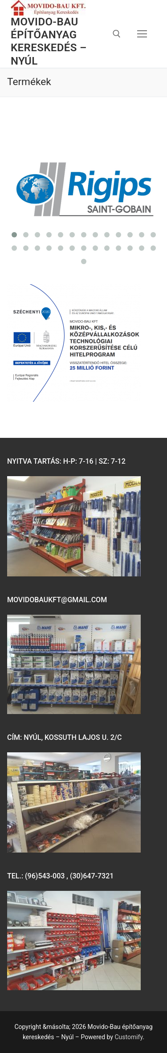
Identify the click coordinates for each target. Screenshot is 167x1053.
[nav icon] (142, 33)
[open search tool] (117, 34)
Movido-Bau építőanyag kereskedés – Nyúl (49, 41)
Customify (128, 1037)
